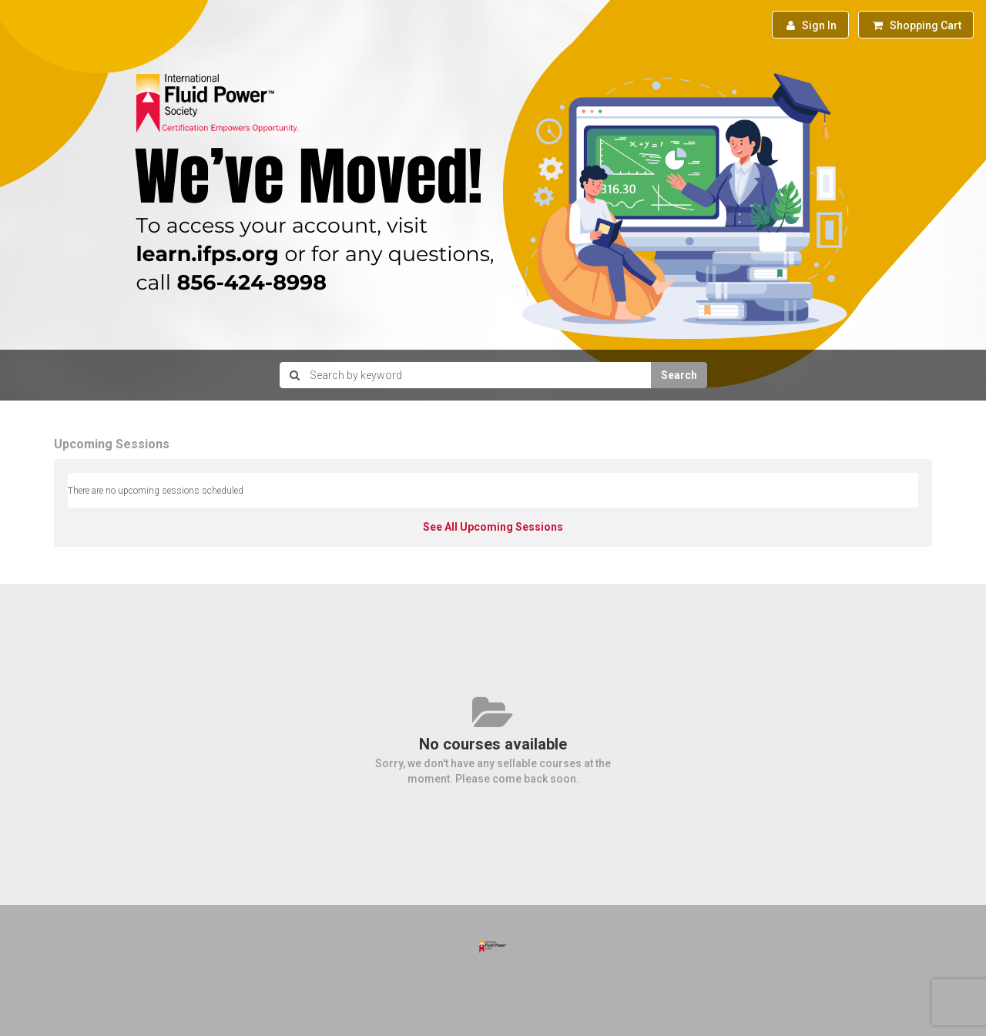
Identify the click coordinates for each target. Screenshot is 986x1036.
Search (679, 375)
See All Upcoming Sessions (493, 527)
